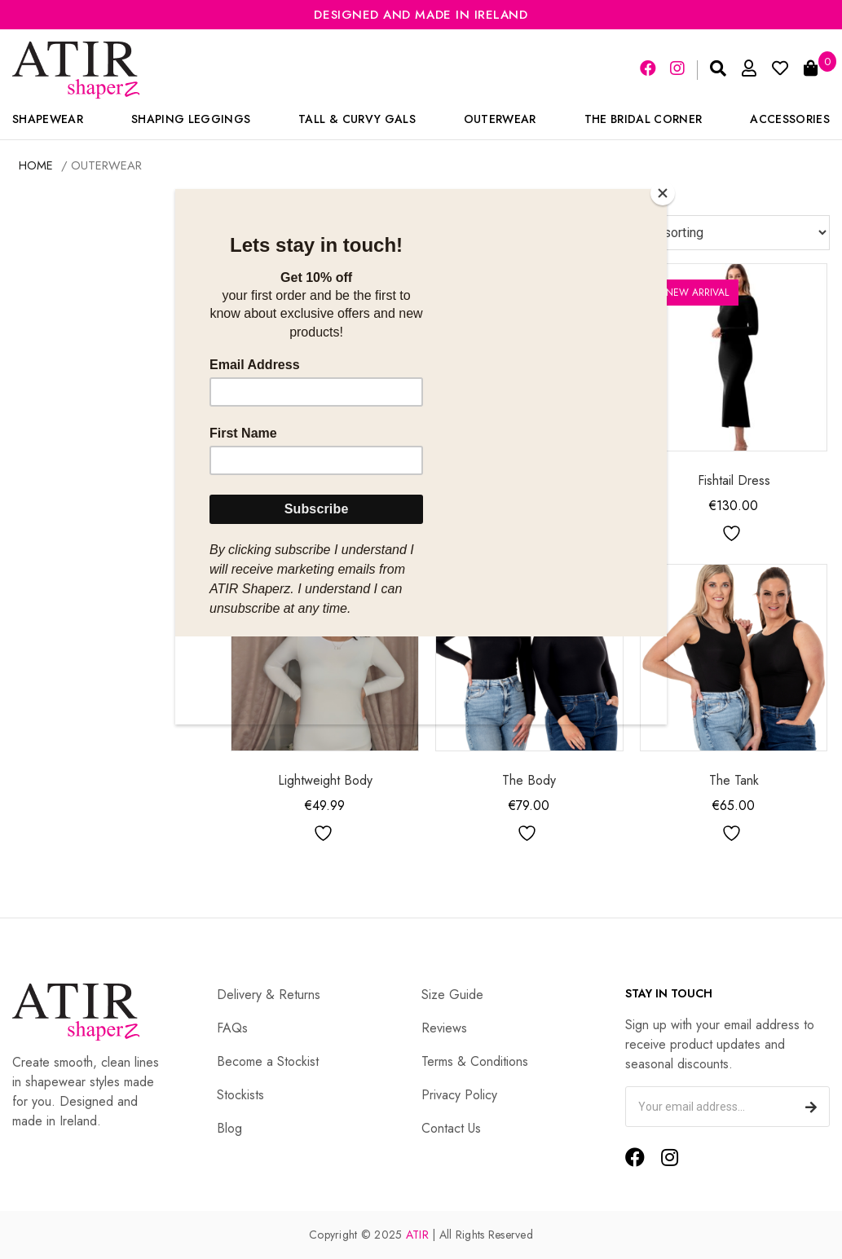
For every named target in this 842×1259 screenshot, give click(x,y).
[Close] (662, 193)
